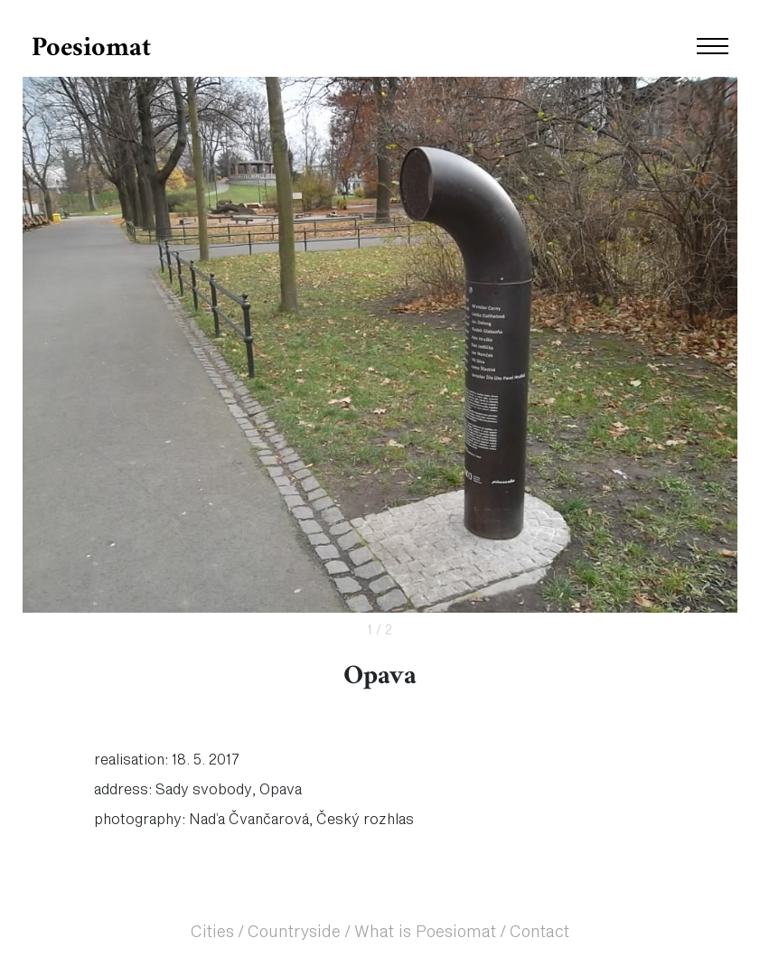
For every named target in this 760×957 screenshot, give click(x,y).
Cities (212, 932)
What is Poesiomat (425, 932)
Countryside (294, 932)
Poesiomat (91, 48)
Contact (539, 932)
